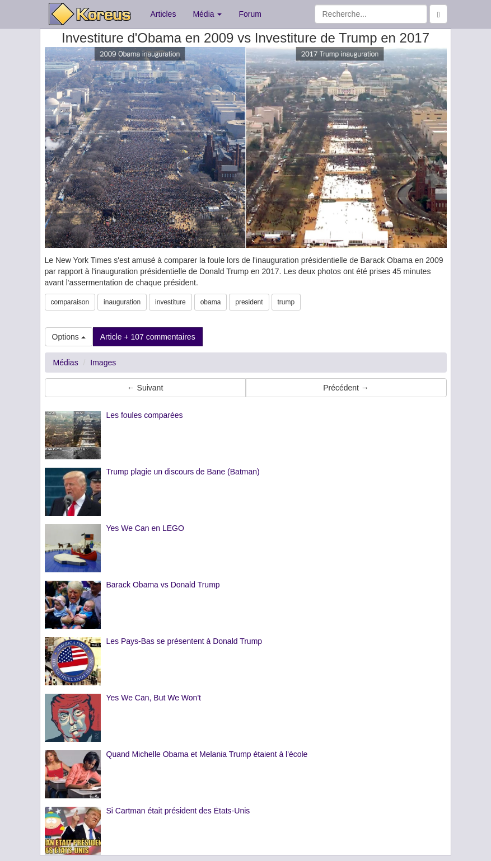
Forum (250, 14)
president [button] (249, 302)
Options (69, 336)
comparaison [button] (70, 302)
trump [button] (286, 302)
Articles (163, 14)
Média (207, 14)
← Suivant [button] (145, 387)
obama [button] (210, 302)
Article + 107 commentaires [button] (147, 336)
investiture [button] (170, 302)
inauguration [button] (122, 302)
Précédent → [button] (346, 387)
